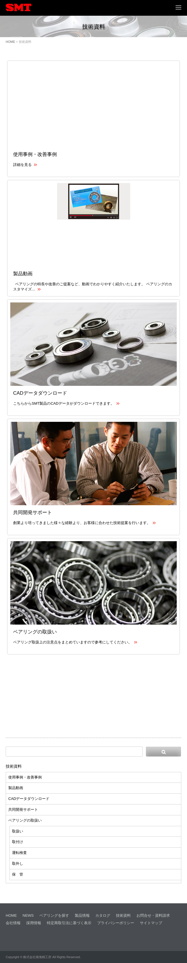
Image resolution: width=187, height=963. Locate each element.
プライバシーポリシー (115, 923)
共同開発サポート (32, 512)
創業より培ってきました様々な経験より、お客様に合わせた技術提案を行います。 (84, 523)
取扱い (17, 831)
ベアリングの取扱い (35, 632)
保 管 (17, 874)
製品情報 (82, 915)
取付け (17, 842)
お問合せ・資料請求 (153, 915)
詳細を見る (25, 164)
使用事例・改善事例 (35, 154)
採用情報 (33, 923)
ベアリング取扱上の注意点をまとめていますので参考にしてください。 (75, 642)
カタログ (102, 915)
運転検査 (19, 852)
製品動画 (23, 273)
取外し (17, 863)
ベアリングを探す (54, 915)
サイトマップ (151, 923)
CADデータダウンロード (40, 393)
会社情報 (13, 923)
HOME (10, 41)
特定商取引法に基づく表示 (69, 923)
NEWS (28, 915)
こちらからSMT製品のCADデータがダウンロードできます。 (66, 403)
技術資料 (14, 766)
